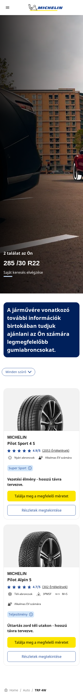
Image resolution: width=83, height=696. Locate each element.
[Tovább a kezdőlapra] (45, 8)
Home (11, 690)
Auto (26, 690)
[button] (38, 450)
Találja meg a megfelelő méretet (41, 496)
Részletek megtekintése (42, 510)
